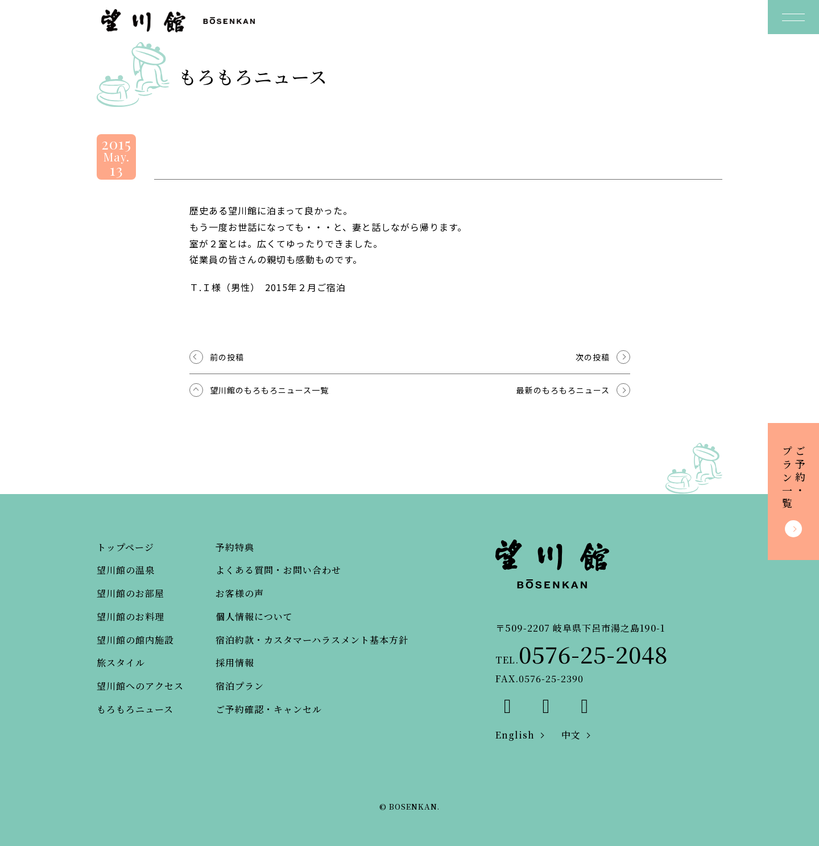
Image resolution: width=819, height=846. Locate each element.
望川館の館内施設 (135, 639)
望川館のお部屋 (130, 593)
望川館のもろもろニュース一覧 (269, 390)
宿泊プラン (240, 685)
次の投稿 (593, 357)
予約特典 (235, 547)
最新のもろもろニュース (563, 390)
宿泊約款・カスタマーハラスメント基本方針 (312, 639)
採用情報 (235, 662)
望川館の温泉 (126, 570)
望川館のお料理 (130, 616)
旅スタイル (121, 662)
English (515, 734)
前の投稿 (227, 357)
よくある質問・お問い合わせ (278, 570)
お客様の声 (240, 593)
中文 (571, 734)
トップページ (125, 547)
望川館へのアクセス (140, 685)
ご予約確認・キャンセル (269, 709)
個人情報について (254, 616)
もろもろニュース (135, 709)
